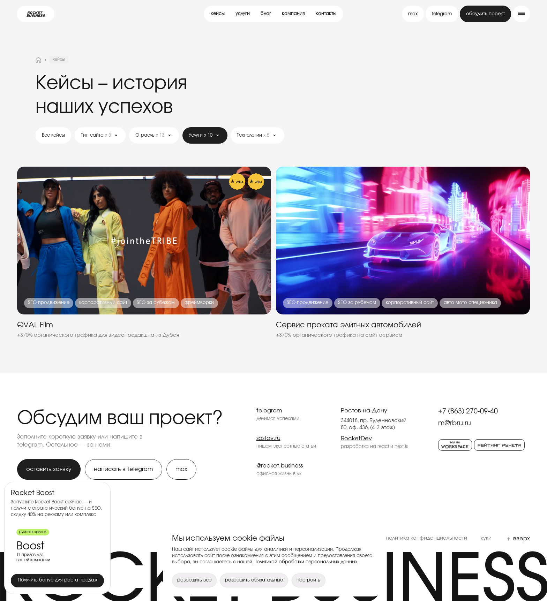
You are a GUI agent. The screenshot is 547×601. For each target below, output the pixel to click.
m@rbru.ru (454, 423)
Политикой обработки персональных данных (305, 562)
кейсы (218, 14)
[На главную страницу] (38, 60)
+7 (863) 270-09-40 (468, 411)
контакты (326, 14)
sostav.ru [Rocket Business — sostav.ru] (268, 438)
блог (266, 14)
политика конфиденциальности (426, 538)
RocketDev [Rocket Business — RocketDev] (356, 438)
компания (293, 14)
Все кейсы (53, 135)
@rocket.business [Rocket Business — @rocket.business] (279, 466)
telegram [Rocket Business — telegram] (269, 410)
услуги (242, 14)
